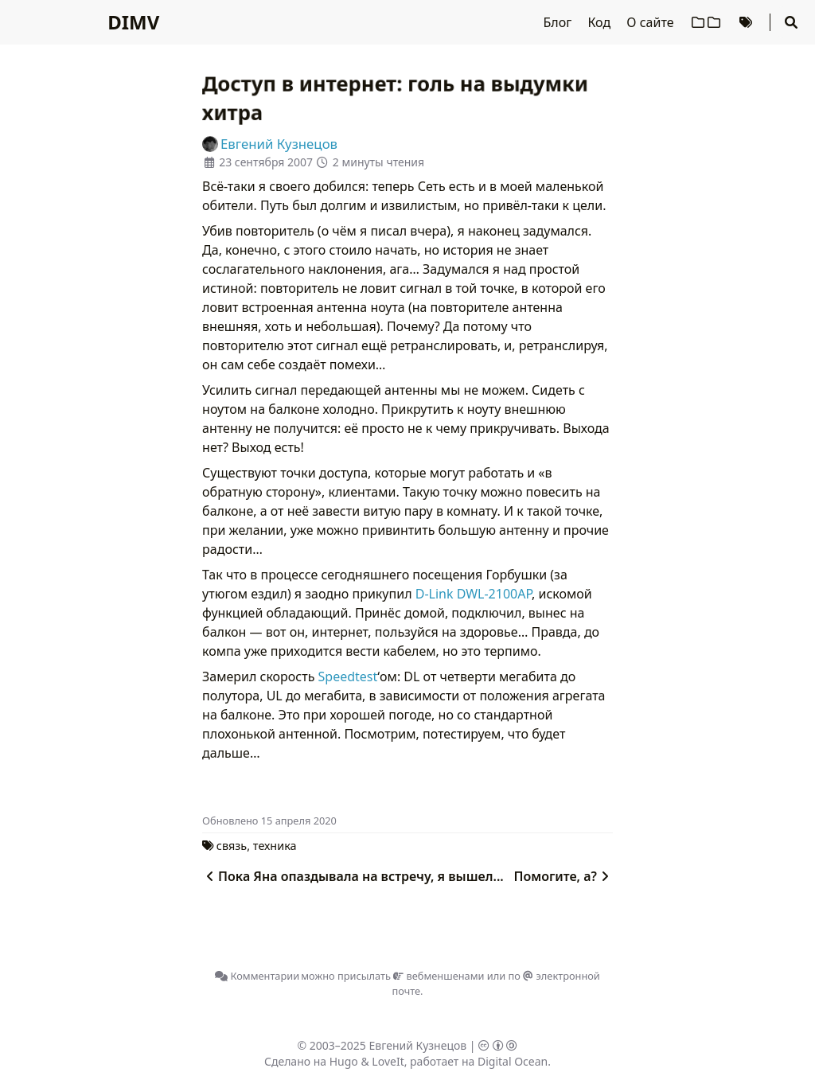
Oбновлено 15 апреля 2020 (269, 820)
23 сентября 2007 (266, 162)
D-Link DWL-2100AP (473, 593)
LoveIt (388, 1061)
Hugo (344, 1061)
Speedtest (348, 676)
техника (275, 845)
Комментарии (257, 976)
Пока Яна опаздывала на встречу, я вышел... (353, 876)
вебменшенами (438, 976)
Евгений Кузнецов (418, 1045)
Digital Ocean (513, 1061)
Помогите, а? (563, 876)
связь (231, 845)
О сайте (651, 22)
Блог (559, 22)
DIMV (133, 22)
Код (600, 22)
